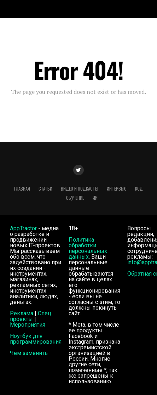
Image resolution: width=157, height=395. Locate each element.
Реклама (21, 313)
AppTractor (23, 228)
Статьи (45, 188)
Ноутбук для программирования (36, 339)
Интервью (117, 188)
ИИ (95, 197)
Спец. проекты (31, 316)
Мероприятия (27, 324)
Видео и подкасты (79, 188)
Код (139, 188)
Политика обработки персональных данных (88, 248)
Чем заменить (29, 353)
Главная (22, 188)
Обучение (75, 197)
